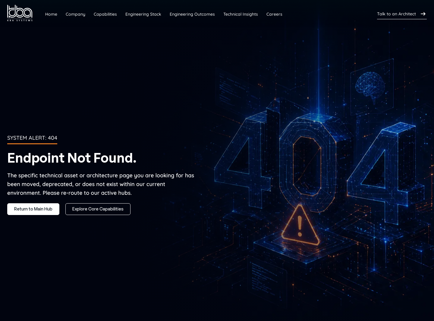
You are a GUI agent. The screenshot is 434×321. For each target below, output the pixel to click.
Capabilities (105, 14)
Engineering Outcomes (192, 14)
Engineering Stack (143, 14)
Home (51, 14)
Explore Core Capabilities (98, 208)
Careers (274, 14)
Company (75, 14)
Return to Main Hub (33, 208)
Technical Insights (240, 14)
